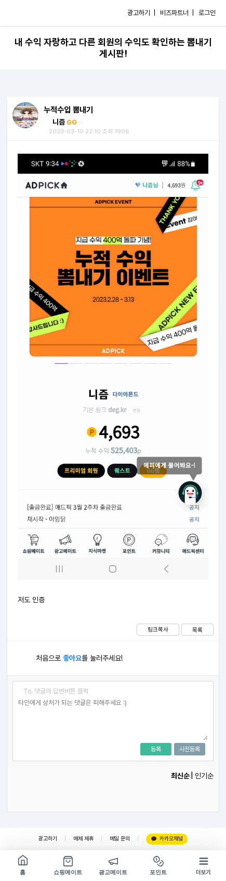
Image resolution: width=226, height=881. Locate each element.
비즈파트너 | (177, 13)
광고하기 (47, 838)
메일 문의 (120, 838)
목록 (197, 630)
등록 (156, 749)
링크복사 (158, 629)
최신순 (180, 776)
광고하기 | (141, 13)
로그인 (207, 13)
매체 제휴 (83, 838)
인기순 (204, 776)
